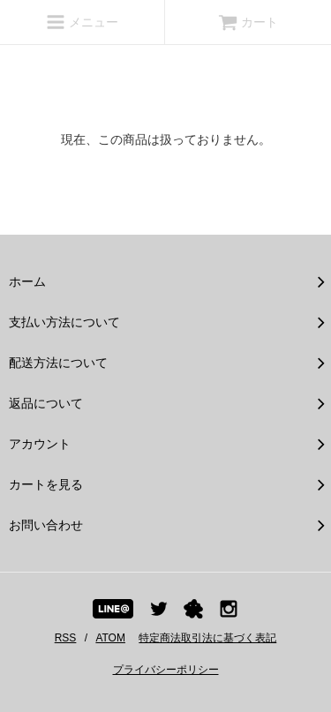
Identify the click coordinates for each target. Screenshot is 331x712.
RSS (66, 638)
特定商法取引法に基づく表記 (207, 638)
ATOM (110, 638)
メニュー (82, 22)
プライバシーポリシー (166, 669)
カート (248, 22)
